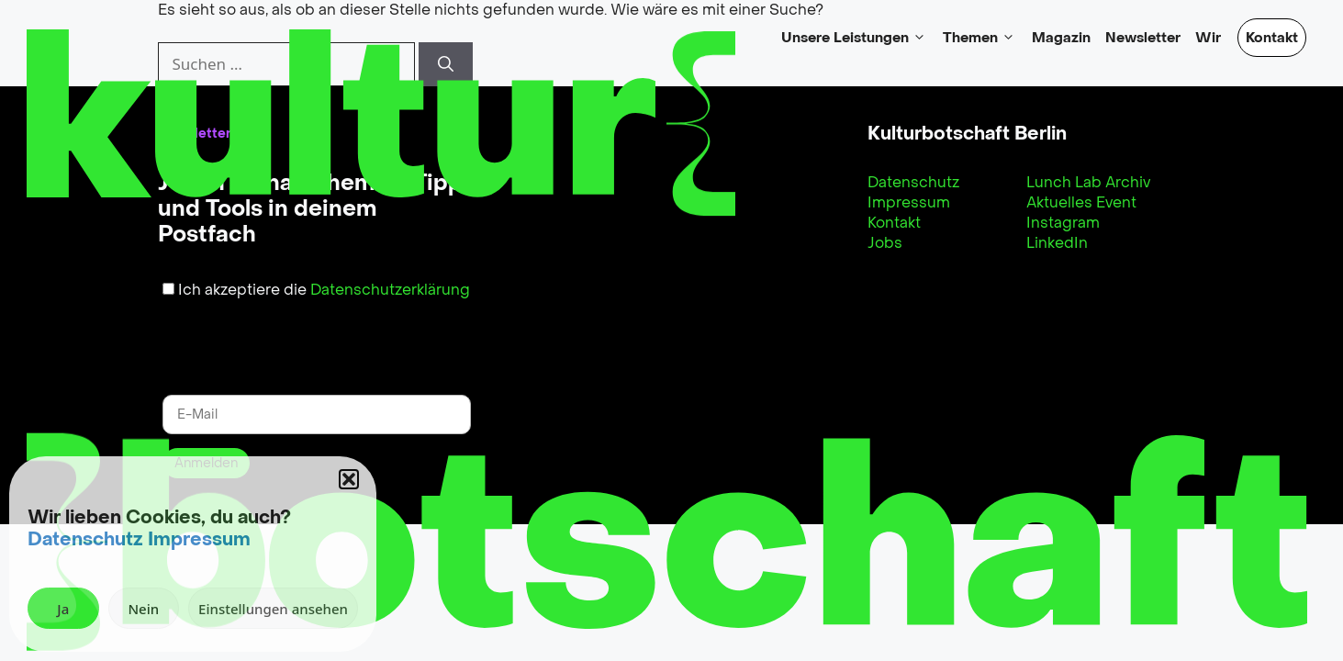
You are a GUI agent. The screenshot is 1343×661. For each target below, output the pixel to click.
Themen (980, 37)
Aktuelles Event (1081, 202)
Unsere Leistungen (854, 37)
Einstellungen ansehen (273, 608)
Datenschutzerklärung (390, 289)
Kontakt (1272, 37)
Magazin (1061, 37)
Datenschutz (85, 540)
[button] (349, 479)
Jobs (884, 242)
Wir (1208, 37)
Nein (143, 608)
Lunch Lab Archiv (1088, 182)
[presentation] (267, 336)
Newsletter (1143, 37)
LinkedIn (1057, 242)
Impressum (199, 540)
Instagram (1063, 222)
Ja (63, 608)
